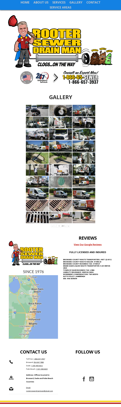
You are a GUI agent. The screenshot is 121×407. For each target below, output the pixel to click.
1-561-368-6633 (42, 372)
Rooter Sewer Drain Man (60, 45)
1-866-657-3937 (39, 362)
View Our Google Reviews (88, 247)
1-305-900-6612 (37, 369)
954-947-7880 (39, 365)
